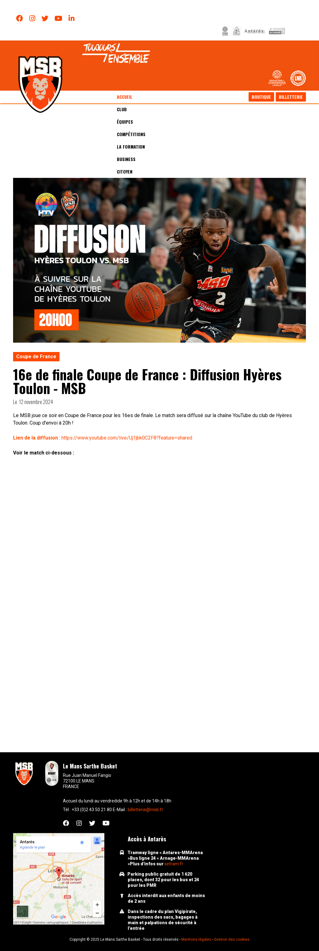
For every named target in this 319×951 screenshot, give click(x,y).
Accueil (124, 96)
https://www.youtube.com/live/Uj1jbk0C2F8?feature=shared (126, 438)
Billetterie (291, 96)
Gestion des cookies (232, 939)
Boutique (261, 96)
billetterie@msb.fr (145, 809)
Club (122, 109)
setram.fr (173, 863)
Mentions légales (196, 939)
